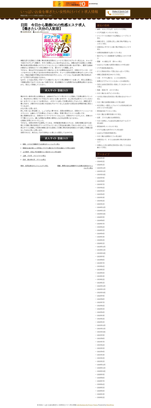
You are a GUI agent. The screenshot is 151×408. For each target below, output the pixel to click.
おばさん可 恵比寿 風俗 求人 (107, 133)
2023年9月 (101, 256)
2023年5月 (101, 269)
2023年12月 (101, 246)
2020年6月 (101, 384)
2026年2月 (101, 161)
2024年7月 (101, 224)
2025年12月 (101, 168)
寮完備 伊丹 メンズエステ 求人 (107, 126)
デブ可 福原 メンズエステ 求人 (107, 32)
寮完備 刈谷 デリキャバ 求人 (107, 111)
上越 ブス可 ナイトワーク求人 (34, 156)
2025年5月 (101, 191)
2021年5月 (101, 348)
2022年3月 (101, 315)
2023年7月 (101, 263)
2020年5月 (101, 387)
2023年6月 (101, 266)
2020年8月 (101, 378)
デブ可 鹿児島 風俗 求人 (105, 68)
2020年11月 (101, 368)
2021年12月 (101, 325)
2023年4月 (101, 273)
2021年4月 (101, 351)
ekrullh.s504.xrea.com (42, 32)
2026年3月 (101, 158)
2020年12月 (101, 364)
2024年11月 (101, 210)
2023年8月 (101, 260)
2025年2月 (101, 201)
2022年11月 (101, 289)
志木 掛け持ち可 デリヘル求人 (34, 159)
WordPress (110, 405)
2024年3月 (101, 237)
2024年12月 (101, 207)
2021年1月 (101, 361)
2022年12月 (101, 286)
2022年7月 (101, 302)
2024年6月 (101, 227)
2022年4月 (101, 312)
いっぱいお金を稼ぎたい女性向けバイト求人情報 (59, 12)
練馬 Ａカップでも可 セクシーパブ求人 (111, 29)
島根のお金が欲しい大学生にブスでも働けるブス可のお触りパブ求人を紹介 (49, 148)
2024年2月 (101, 240)
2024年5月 (101, 230)
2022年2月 (101, 319)
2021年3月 (101, 355)
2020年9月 (101, 374)
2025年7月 (101, 184)
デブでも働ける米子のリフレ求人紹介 (110, 130)
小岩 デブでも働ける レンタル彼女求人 (111, 78)
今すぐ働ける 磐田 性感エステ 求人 (109, 114)
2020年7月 (101, 381)
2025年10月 (101, 174)
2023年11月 (101, 250)
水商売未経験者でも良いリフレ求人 (109, 52)
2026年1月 (101, 165)
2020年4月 (101, 391)
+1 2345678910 (118, 14)
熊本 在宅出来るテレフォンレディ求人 (34, 166)
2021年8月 (101, 338)
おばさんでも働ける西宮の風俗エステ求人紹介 (113, 65)
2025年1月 (101, 204)
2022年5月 (101, 309)
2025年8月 (101, 181)
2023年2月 (101, 279)
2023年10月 (101, 253)
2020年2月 (101, 397)
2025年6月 (101, 187)
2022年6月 (101, 305)
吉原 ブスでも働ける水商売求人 (108, 117)
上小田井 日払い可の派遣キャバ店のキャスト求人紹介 (42, 152)
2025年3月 (101, 197)
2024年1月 (101, 243)
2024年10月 (101, 214)
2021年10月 (101, 332)
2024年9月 (101, 217)
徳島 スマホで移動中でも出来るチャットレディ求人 (41, 144)
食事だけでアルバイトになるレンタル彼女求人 (113, 81)
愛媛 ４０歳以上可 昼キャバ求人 (109, 61)
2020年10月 (101, 371)
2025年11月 (101, 171)
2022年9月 (101, 296)
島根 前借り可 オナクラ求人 (108, 90)
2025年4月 (101, 194)
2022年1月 (101, 322)
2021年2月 (101, 358)
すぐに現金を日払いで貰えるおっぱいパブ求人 (113, 71)
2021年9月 (101, 335)
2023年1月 (101, 283)
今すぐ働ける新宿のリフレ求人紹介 (109, 136)
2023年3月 (101, 276)
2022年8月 (101, 299)
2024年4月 (101, 233)
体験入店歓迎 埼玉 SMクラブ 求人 (108, 74)
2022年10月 (101, 292)
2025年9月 (101, 178)
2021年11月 (101, 328)
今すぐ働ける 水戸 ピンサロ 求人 (108, 93)
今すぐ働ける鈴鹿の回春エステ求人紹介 (111, 102)
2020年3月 (101, 394)
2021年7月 (101, 342)
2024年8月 (101, 220)
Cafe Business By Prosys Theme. (87, 405)
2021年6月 (101, 345)
